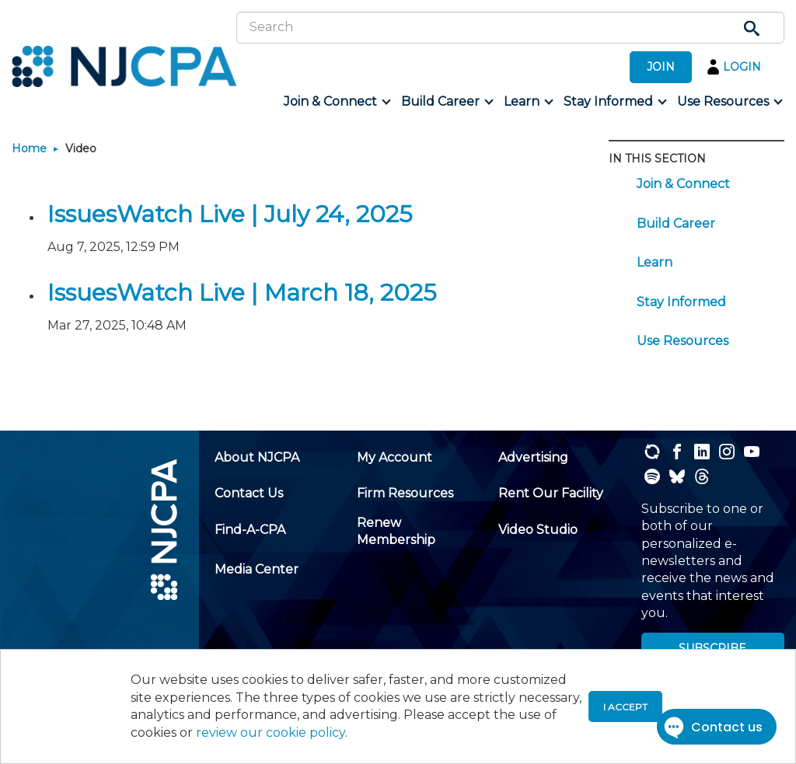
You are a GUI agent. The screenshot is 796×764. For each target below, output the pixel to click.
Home (29, 148)
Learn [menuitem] (654, 262)
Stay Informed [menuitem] (681, 302)
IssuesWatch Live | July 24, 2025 (229, 214)
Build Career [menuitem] (676, 223)
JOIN (661, 67)
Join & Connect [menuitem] (683, 183)
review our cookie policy (270, 732)
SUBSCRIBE (712, 648)
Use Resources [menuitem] (682, 340)
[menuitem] (336, 101)
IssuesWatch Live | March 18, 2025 (241, 292)
